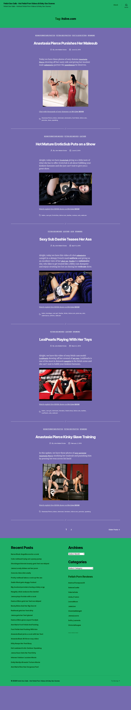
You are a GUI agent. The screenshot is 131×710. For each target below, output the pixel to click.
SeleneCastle (74, 611)
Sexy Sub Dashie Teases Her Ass (65, 253)
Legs (73, 246)
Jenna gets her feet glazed (23, 639)
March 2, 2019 (76, 361)
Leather (84, 144)
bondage (49, 328)
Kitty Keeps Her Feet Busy (22, 667)
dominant (61, 125)
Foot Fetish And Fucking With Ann (26, 653)
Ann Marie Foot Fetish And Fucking (26, 648)
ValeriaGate (73, 616)
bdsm (55, 125)
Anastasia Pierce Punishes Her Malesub (66, 46)
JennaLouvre (74, 639)
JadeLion (72, 630)
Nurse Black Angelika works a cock (27, 578)
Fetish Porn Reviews (84, 600)
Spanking (93, 36)
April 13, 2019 (76, 260)
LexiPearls (45, 431)
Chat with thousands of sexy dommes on (64, 119)
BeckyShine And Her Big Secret (25, 630)
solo (79, 229)
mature (75, 229)
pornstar (44, 127)
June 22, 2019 (76, 57)
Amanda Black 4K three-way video (26, 663)
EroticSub (55, 229)
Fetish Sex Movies (72, 144)
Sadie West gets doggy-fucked (25, 606)
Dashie (61, 328)
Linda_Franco (74, 621)
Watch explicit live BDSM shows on (62, 223)
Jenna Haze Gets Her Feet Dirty (25, 677)
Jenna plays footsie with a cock (25, 620)
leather (69, 229)
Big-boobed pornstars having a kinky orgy (30, 611)
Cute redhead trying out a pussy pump (28, 583)
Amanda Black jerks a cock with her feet (29, 658)
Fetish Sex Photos (63, 36)
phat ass (79, 328)
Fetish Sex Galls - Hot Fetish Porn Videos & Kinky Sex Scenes (34, 4)
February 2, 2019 (76, 468)
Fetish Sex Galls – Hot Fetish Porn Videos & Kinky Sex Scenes (40, 705)
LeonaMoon (73, 625)
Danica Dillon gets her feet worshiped (28, 625)
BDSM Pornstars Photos (44, 36)
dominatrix (68, 125)
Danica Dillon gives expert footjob (26, 644)
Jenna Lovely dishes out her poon (26, 592)
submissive (45, 330)
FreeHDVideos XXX (73, 656)
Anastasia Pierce (47, 125)
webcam (85, 229)
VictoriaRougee (75, 649)
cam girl (48, 229)
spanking (55, 127)
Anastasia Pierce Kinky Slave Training (65, 457)
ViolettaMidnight (76, 635)
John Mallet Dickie (60, 57)
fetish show (69, 428)
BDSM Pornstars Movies (53, 144)
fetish (66, 328)
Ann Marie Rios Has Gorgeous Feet (26, 691)
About (115, 5)
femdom (62, 428)
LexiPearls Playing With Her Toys (65, 353)
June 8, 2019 (76, 165)
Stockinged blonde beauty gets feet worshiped (32, 587)
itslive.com (84, 125)
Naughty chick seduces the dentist (27, 616)
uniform (52, 330)
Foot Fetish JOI (69, 656)
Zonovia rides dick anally (22, 597)
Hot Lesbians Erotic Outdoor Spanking (28, 672)
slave (49, 127)
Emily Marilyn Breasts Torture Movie (27, 686)
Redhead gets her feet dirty (23, 634)
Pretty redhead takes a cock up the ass (28, 601)
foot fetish (76, 125)
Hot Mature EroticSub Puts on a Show (65, 154)
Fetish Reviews (76, 656)
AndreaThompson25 (77, 607)
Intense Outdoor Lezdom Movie (25, 681)
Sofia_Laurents (75, 644)
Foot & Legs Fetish (80, 36)
